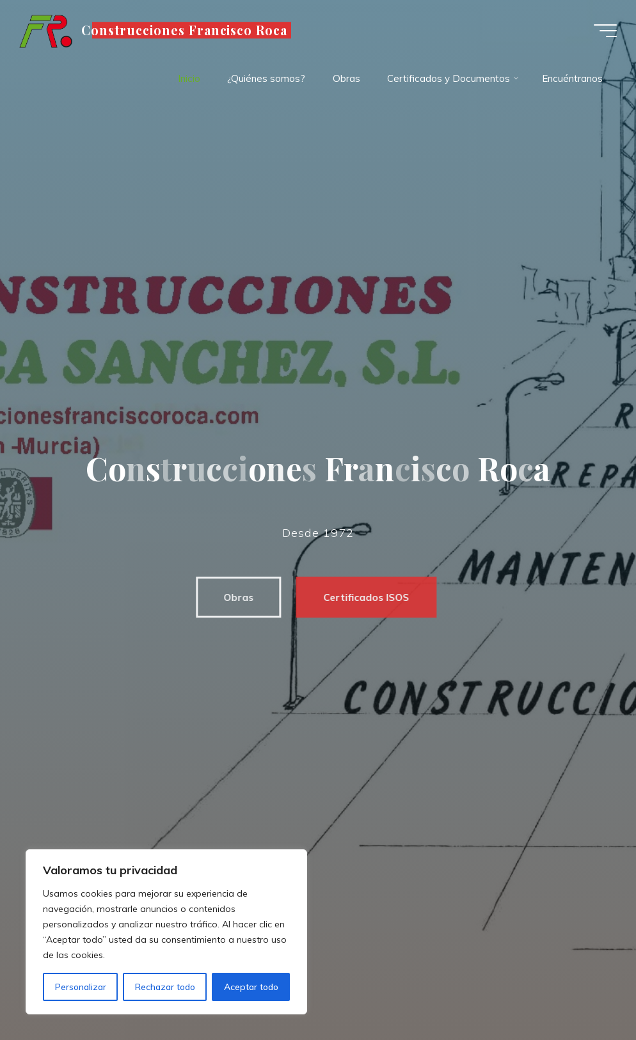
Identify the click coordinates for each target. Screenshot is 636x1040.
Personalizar (80, 987)
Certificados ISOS (359, 597)
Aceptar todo (251, 987)
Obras (231, 597)
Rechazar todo (165, 987)
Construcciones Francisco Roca (184, 30)
